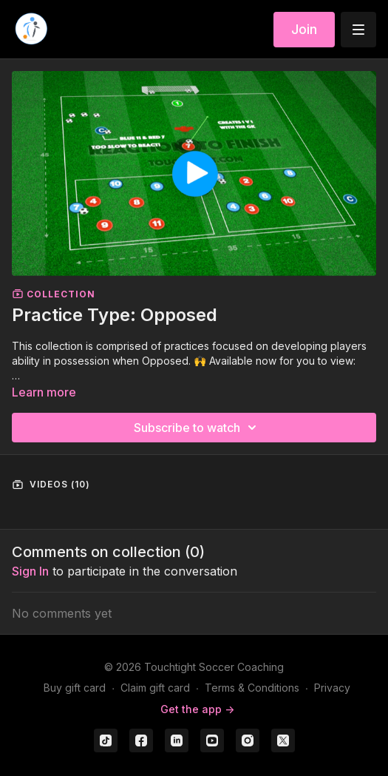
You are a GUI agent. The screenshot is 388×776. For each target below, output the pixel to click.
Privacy (332, 687)
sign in (30, 571)
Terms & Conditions (252, 687)
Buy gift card (75, 687)
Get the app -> (197, 709)
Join (304, 29)
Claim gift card (155, 687)
